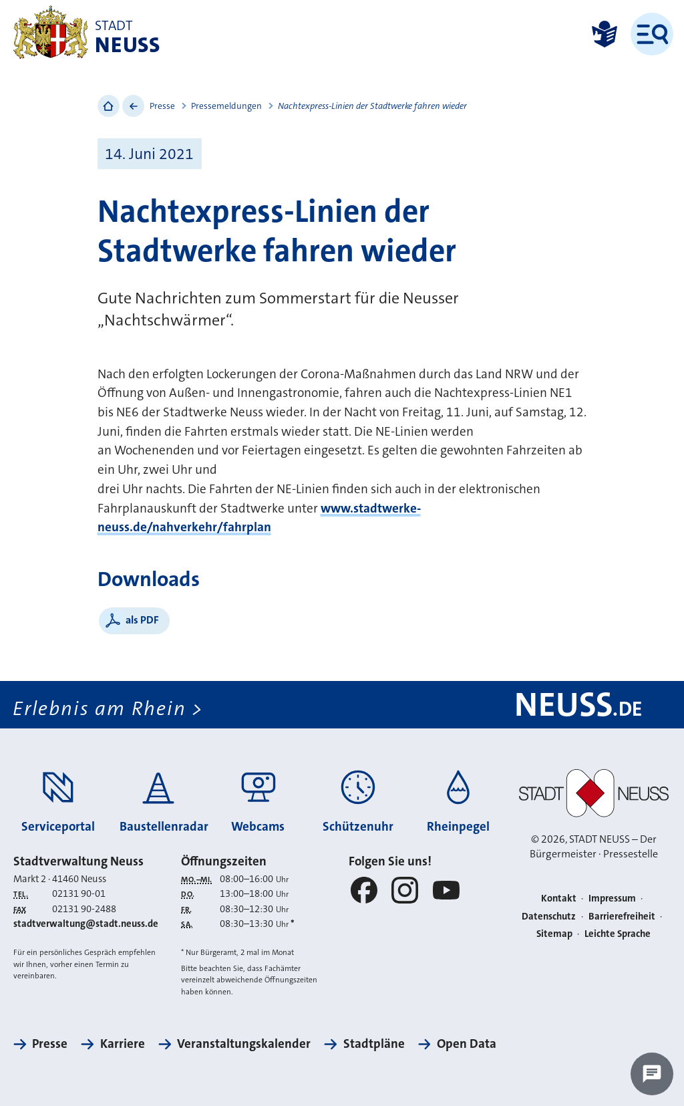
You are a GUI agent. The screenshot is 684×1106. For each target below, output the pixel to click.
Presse (162, 106)
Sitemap (554, 934)
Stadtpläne (374, 1043)
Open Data (466, 1043)
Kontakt (558, 898)
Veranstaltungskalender (244, 1043)
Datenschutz (549, 916)
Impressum (612, 898)
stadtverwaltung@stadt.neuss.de (85, 924)
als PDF (142, 620)
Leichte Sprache (617, 934)
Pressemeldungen (226, 106)
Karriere (122, 1043)
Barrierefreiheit (621, 916)
